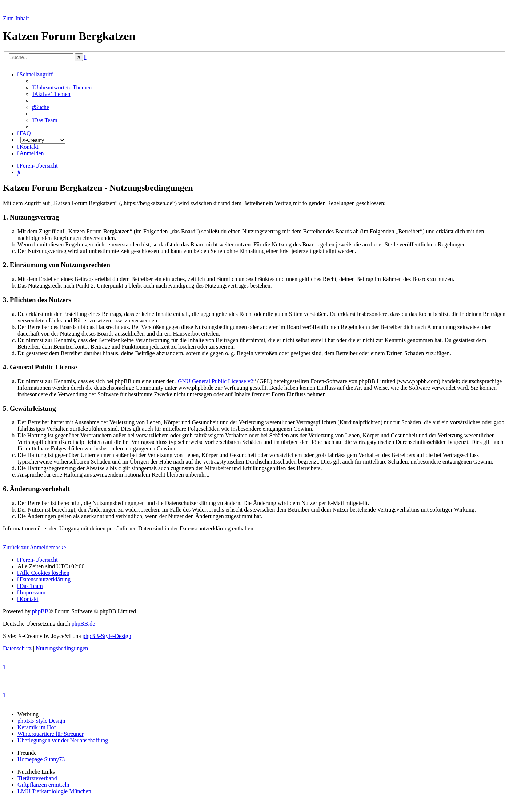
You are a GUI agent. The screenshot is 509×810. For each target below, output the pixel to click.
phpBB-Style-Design (107, 636)
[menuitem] (62, 87)
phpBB (40, 611)
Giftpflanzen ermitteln (43, 785)
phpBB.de (83, 624)
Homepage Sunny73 (41, 759)
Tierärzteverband (37, 778)
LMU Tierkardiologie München (54, 791)
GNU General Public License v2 (215, 381)
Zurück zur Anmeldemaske (34, 547)
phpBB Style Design (41, 721)
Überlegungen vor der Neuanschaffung (62, 740)
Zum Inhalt (16, 18)
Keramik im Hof (36, 727)
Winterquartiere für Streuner (50, 734)
